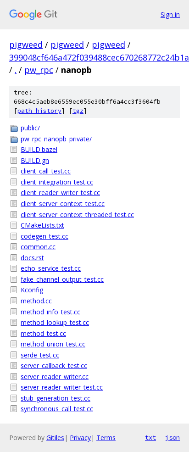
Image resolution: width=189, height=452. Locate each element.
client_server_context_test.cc (63, 203)
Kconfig (32, 289)
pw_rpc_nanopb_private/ (56, 138)
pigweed (26, 44)
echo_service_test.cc (51, 268)
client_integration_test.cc (57, 182)
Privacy (80, 437)
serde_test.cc (40, 355)
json (172, 437)
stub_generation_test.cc (55, 398)
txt (150, 437)
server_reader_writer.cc (55, 376)
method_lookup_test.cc (55, 322)
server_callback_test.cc (54, 365)
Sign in (170, 14)
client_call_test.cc (46, 171)
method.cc (36, 300)
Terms (106, 437)
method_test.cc (43, 333)
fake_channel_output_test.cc (62, 279)
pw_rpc (38, 69)
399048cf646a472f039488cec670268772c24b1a (99, 57)
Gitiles (55, 437)
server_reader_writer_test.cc (62, 387)
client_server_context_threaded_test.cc (77, 214)
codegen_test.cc (44, 236)
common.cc (38, 246)
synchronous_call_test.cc (57, 408)
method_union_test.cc (53, 344)
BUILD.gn (35, 160)
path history (39, 111)
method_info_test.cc (50, 311)
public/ (30, 127)
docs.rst (32, 257)
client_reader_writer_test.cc (60, 192)
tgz (77, 111)
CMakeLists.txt (42, 225)
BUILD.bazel (39, 149)
